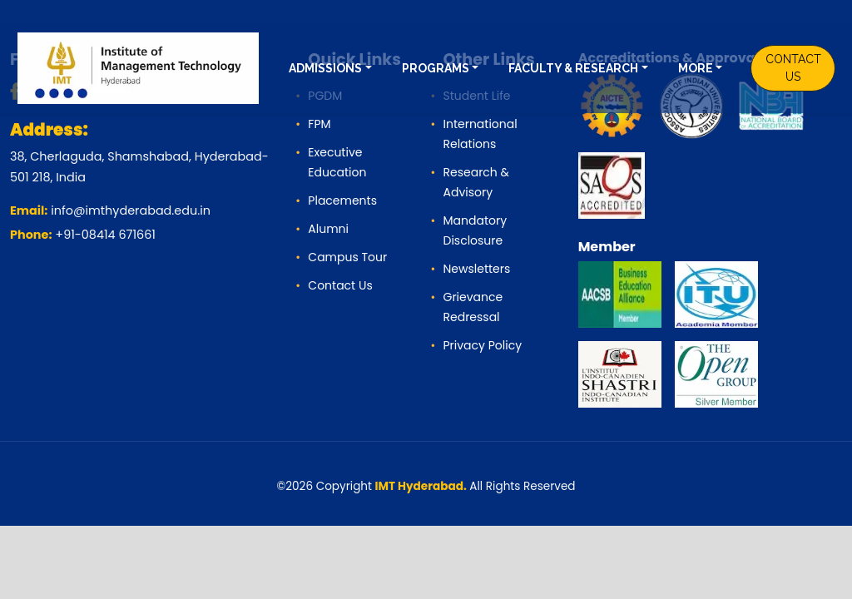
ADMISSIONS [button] (325, 68)
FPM (319, 124)
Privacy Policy (482, 345)
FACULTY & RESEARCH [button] (573, 68)
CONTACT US (793, 67)
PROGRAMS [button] (435, 68)
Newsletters (476, 268)
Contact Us (340, 285)
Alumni (328, 228)
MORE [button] (695, 68)
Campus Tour (347, 257)
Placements (342, 200)
